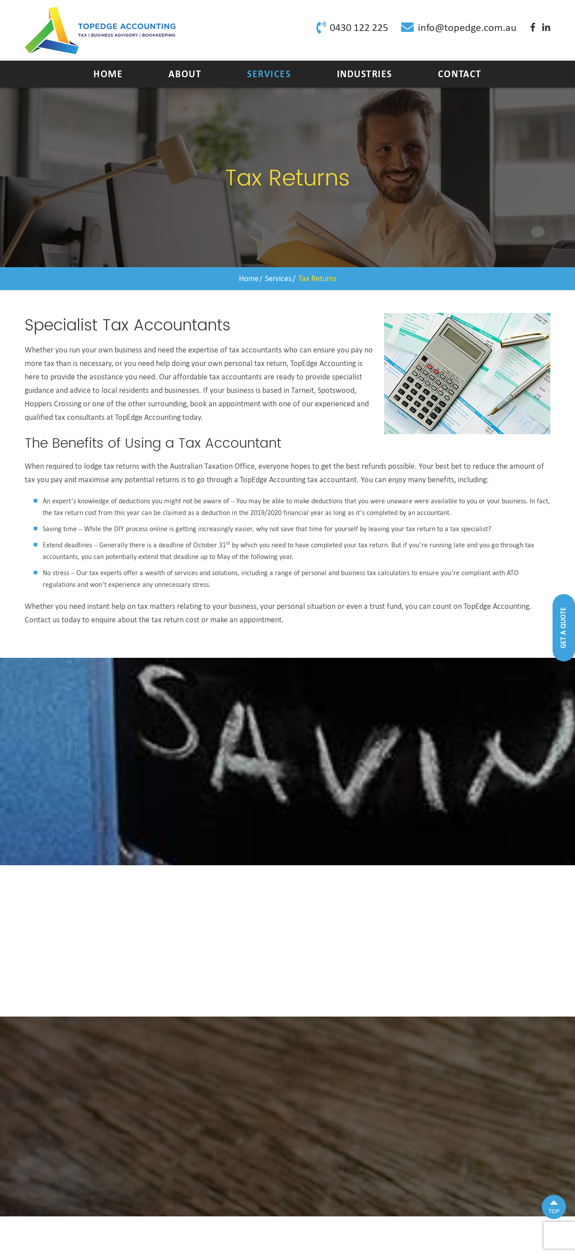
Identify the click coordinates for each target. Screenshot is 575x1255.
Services (269, 74)
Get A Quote (563, 627)
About (184, 74)
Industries (364, 74)
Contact (460, 74)
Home (108, 74)
